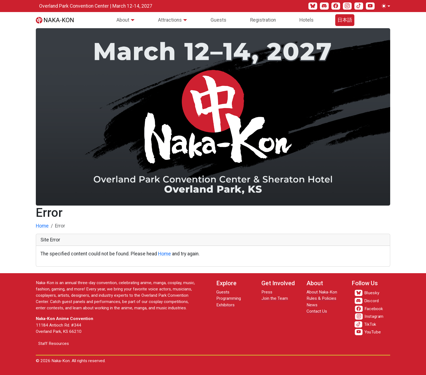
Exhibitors (225, 304)
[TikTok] (358, 6)
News (312, 304)
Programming (228, 298)
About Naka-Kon (322, 292)
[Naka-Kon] (55, 20)
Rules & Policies (321, 298)
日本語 (344, 20)
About (122, 20)
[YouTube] (370, 6)
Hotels (306, 20)
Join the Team (274, 298)
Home (42, 226)
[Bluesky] (312, 6)
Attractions (170, 20)
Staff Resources (53, 343)
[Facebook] (335, 6)
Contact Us (317, 311)
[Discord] (324, 6)
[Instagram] (347, 6)
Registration (263, 20)
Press (266, 292)
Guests (218, 20)
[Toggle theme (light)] (384, 6)
